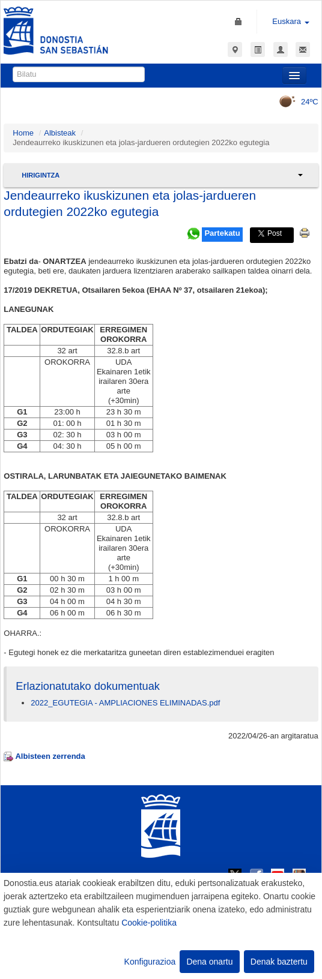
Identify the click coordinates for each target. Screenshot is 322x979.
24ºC (294, 101)
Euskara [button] (290, 21)
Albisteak (60, 132)
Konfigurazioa (150, 961)
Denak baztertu (279, 961)
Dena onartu (209, 961)
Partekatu (222, 233)
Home (23, 132)
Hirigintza (40, 175)
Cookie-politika (149, 922)
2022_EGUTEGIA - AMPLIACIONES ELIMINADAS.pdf (125, 702)
